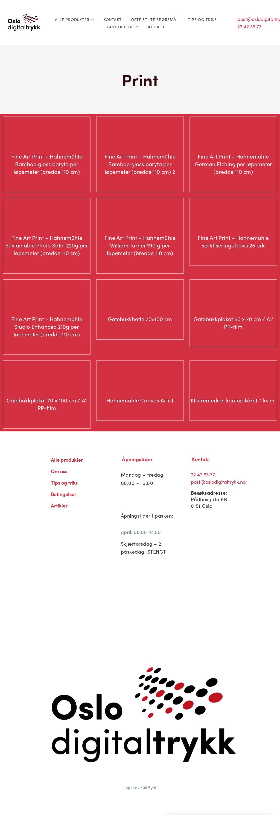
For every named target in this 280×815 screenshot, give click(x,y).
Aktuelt (156, 26)
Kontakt (112, 19)
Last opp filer (123, 26)
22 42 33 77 (203, 474)
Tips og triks (202, 19)
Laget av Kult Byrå (140, 787)
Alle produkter (74, 19)
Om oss (59, 471)
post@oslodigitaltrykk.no (218, 481)
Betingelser (63, 494)
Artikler (59, 505)
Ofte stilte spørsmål (154, 19)
